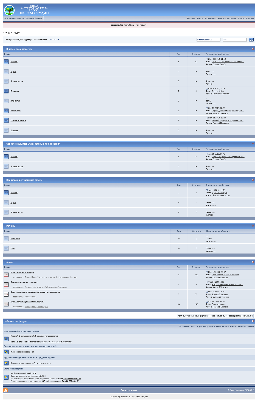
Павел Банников (220, 277)
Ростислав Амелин (221, 94)
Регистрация (141, 25)
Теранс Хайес (218, 91)
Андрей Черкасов (221, 287)
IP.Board (124, 397)
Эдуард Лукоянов (221, 297)
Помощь (250, 18)
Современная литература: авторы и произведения (33, 144)
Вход (132, 25)
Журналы (15, 101)
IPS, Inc (144, 397)
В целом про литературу (19, 49)
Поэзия (14, 62)
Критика (14, 130)
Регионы (11, 226)
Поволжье (15, 239)
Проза (13, 71)
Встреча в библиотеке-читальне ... (227, 284)
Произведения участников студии (24, 180)
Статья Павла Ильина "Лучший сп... (228, 62)
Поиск (241, 18)
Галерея (191, 18)
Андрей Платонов (220, 294)
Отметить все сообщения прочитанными (235, 316)
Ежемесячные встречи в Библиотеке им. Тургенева (46, 287)
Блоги (200, 18)
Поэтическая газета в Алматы (225, 275)
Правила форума (34, 18)
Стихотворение (219, 304)
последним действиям (40, 342)
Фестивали (16, 111)
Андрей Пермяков (221, 123)
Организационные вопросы (24, 282)
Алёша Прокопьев (72, 379)
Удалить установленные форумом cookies (196, 316)
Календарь (210, 18)
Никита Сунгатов (220, 113)
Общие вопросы (18, 120)
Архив (9, 262)
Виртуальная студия (14, 18)
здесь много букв (219, 193)
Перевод (15, 91)
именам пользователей (61, 342)
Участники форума (227, 18)
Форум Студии (12, 32)
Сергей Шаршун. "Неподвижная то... (228, 157)
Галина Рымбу (219, 64)
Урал (13, 248)
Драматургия (17, 81)
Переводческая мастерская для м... (228, 111)
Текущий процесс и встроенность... (227, 120)
